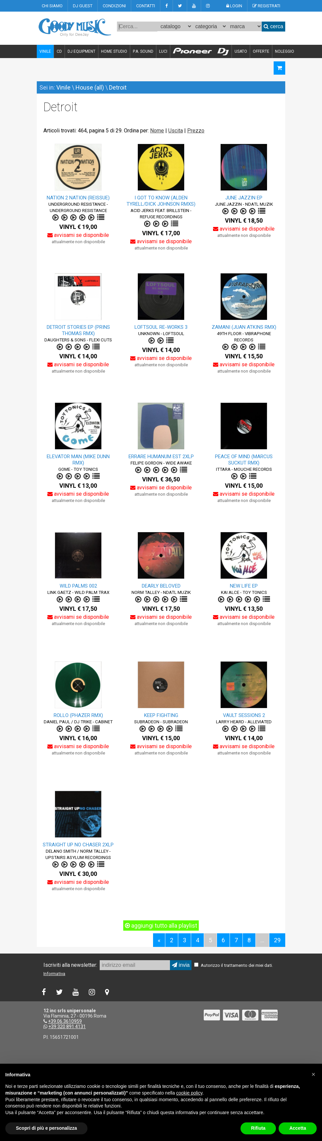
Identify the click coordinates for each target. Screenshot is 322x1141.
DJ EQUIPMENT (81, 51)
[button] (313, 1074)
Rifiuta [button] (258, 1128)
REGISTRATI (266, 5)
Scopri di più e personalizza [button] (46, 1128)
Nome (157, 130)
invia (180, 965)
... (262, 940)
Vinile (63, 87)
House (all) (90, 87)
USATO (241, 51)
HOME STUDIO (114, 51)
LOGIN (234, 5)
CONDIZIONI (114, 5)
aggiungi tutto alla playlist (161, 925)
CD (59, 51)
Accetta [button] (297, 1128)
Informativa (54, 973)
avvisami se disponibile (78, 235)
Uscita (175, 130)
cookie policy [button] (189, 1093)
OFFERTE (261, 51)
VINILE (45, 51)
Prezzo (195, 130)
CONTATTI (145, 5)
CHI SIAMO (52, 5)
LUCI (163, 51)
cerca (273, 26)
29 (277, 940)
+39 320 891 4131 (67, 1026)
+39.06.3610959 (65, 1021)
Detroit (118, 87)
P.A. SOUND (143, 51)
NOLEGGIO (284, 51)
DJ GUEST (82, 5)
